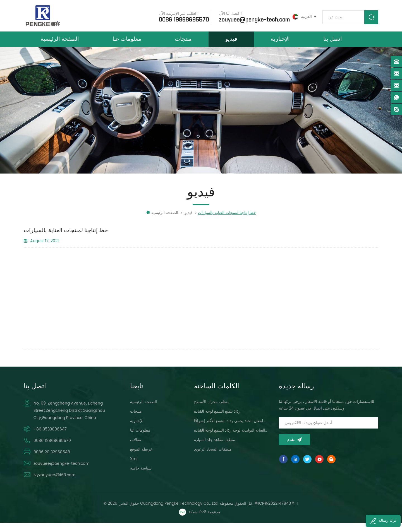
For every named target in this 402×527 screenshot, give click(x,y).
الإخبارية (280, 41)
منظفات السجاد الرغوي (213, 453)
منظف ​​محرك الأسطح (211, 406)
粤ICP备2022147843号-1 (276, 507)
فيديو (231, 41)
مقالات (135, 444)
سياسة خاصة (141, 472)
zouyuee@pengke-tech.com (252, 19)
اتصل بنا (332, 41)
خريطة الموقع (141, 453)
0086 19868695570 (182, 19)
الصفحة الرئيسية (59, 41)
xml (133, 462)
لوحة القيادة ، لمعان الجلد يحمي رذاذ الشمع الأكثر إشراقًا (231, 425)
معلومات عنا (127, 41)
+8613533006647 (50, 433)
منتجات (183, 41)
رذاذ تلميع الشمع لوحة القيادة (217, 415)
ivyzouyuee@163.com (54, 479)
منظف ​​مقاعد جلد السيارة (214, 444)
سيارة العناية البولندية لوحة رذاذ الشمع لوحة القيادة (231, 434)
